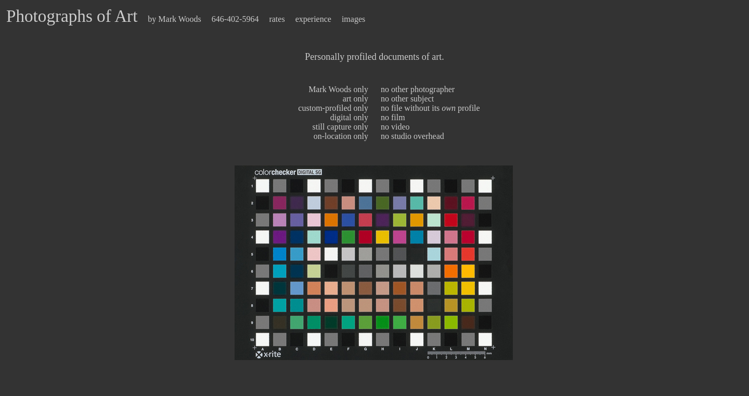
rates (277, 19)
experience (313, 19)
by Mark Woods (174, 19)
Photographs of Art (71, 15)
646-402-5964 (236, 19)
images (353, 19)
